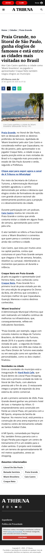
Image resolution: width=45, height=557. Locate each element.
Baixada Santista (11, 472)
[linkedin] (14, 89)
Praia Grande (8, 132)
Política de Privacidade (14, 532)
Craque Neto (8, 283)
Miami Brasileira (11, 476)
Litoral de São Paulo (13, 467)
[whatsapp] (19, 89)
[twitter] (9, 89)
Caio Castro (7, 213)
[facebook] (3, 89)
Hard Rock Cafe (26, 372)
